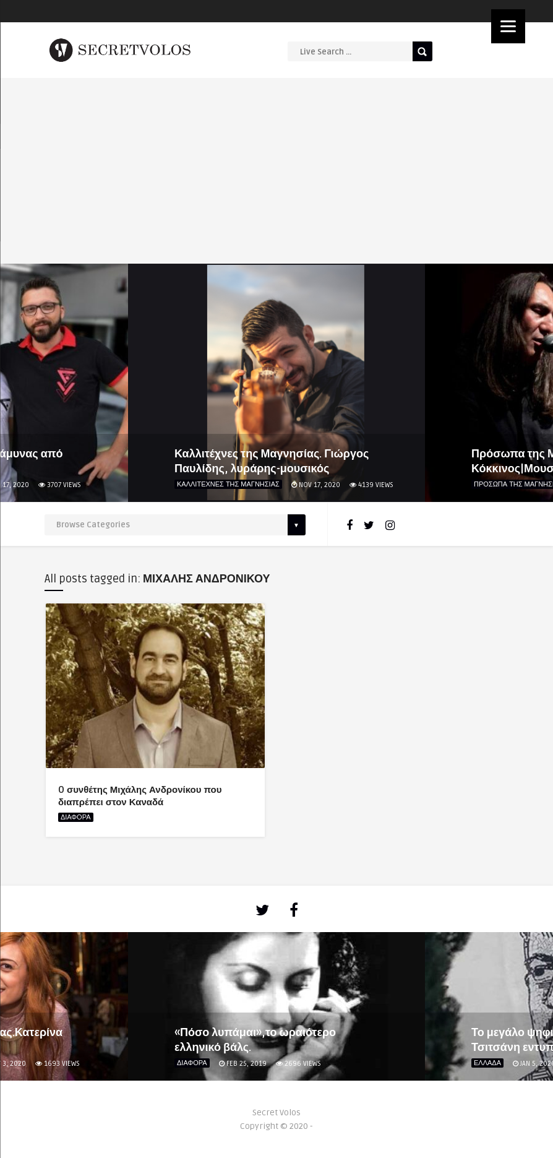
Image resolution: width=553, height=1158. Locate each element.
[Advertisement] (277, 170)
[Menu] (508, 26)
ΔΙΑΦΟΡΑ (76, 817)
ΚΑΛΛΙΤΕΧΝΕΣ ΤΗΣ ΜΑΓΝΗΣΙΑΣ (228, 484)
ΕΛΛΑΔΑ (487, 1063)
